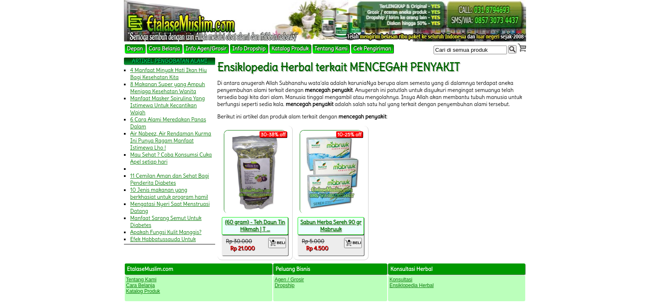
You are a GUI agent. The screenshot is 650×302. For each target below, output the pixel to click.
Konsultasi (400, 280)
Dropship (284, 285)
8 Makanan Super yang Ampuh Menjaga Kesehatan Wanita (167, 88)
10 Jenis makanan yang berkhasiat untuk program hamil (169, 193)
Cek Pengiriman (372, 48)
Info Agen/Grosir (206, 48)
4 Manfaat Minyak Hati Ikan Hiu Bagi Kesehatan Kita (168, 74)
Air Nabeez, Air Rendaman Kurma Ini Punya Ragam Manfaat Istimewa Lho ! (170, 140)
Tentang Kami (331, 48)
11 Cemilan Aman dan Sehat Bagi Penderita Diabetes (169, 179)
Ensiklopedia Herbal (411, 285)
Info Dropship (248, 48)
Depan (135, 48)
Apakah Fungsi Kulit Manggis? (165, 232)
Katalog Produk (290, 48)
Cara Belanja (164, 48)
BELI (277, 243)
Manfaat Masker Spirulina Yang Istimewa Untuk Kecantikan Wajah (167, 105)
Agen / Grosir (289, 280)
